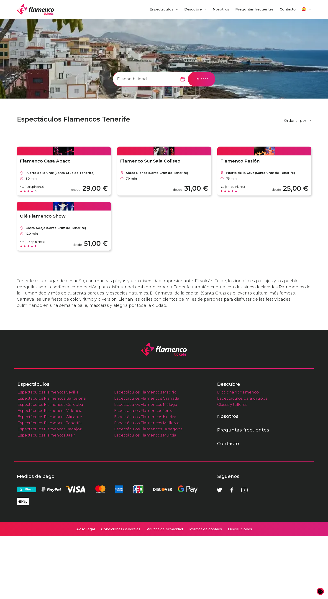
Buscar (201, 79)
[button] (306, 9)
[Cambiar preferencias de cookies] (320, 591)
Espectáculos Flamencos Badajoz (50, 492)
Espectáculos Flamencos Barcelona (52, 461)
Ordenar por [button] (295, 120)
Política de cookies (205, 592)
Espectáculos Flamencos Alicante (50, 479)
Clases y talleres (232, 467)
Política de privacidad (164, 592)
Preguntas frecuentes (254, 9)
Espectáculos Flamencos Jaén (46, 498)
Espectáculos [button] (161, 9)
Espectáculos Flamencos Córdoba (50, 467)
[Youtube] (244, 552)
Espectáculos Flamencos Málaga (145, 467)
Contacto (288, 9)
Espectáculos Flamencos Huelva (145, 479)
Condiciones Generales (120, 592)
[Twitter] (219, 552)
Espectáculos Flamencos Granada (146, 461)
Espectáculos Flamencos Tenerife (50, 485)
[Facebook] (232, 552)
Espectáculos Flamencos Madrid (145, 455)
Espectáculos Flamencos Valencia (50, 473)
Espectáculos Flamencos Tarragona (148, 492)
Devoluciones (240, 592)
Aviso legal (85, 592)
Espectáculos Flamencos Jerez (143, 473)
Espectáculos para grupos (242, 461)
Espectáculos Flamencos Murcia (145, 498)
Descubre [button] (193, 9)
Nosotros (221, 9)
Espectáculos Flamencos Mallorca (146, 485)
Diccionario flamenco (238, 455)
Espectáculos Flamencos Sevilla (48, 455)
